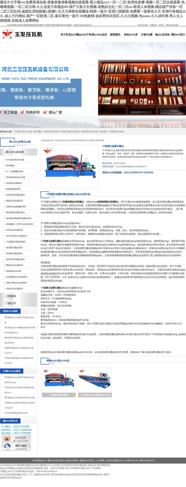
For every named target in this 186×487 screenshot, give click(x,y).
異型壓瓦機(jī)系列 (14, 247)
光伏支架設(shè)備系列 (16, 236)
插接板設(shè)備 (13, 271)
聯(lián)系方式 (147, 460)
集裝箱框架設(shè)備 (15, 177)
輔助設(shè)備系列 (14, 201)
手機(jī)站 (153, 25)
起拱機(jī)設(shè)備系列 (16, 277)
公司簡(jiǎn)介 (38, 460)
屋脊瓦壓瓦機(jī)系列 (15, 259)
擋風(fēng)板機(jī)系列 (16, 206)
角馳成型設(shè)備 (89, 131)
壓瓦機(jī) (38, 131)
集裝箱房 (104, 131)
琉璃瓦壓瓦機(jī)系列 (15, 195)
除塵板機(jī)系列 (81, 140)
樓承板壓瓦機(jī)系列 (15, 212)
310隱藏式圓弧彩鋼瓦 (16, 242)
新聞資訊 (115, 34)
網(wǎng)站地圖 (172, 25)
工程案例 (11, 296)
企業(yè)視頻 (71, 460)
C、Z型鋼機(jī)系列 (14, 171)
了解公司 (11, 303)
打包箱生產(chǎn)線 (23, 131)
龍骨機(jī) (10, 165)
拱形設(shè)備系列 (14, 230)
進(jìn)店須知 (143, 25)
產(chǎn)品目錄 (68, 140)
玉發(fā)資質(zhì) (114, 460)
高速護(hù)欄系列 (14, 183)
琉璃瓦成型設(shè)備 (70, 131)
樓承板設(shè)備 (51, 131)
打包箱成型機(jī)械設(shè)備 (16, 413)
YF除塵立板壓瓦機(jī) (96, 140)
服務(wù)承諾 (86, 460)
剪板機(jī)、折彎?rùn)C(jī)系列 (19, 224)
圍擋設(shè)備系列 (14, 265)
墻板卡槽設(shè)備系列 (16, 283)
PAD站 (161, 25)
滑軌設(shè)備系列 (14, 288)
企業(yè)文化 (131, 460)
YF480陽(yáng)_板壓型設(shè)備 (95, 395)
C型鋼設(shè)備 (116, 131)
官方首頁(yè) (68, 34)
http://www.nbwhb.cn (46, 471)
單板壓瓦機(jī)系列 (14, 253)
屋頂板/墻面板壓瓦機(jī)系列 (18, 218)
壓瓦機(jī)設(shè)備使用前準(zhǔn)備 (19, 398)
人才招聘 (99, 460)
